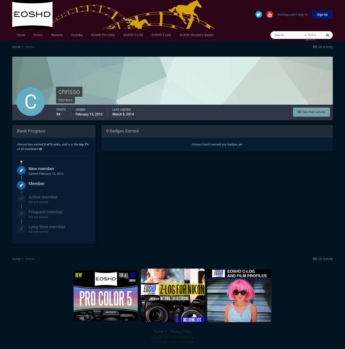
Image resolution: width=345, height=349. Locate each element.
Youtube (77, 35)
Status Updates (310, 37)
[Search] (287, 35)
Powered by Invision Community (172, 342)
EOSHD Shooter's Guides (197, 35)
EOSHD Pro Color (103, 35)
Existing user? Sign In (292, 15)
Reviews (57, 35)
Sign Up (322, 14)
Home (21, 35)
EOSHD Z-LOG (161, 35)
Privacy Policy (181, 332)
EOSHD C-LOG (133, 35)
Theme (160, 332)
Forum (38, 35)
